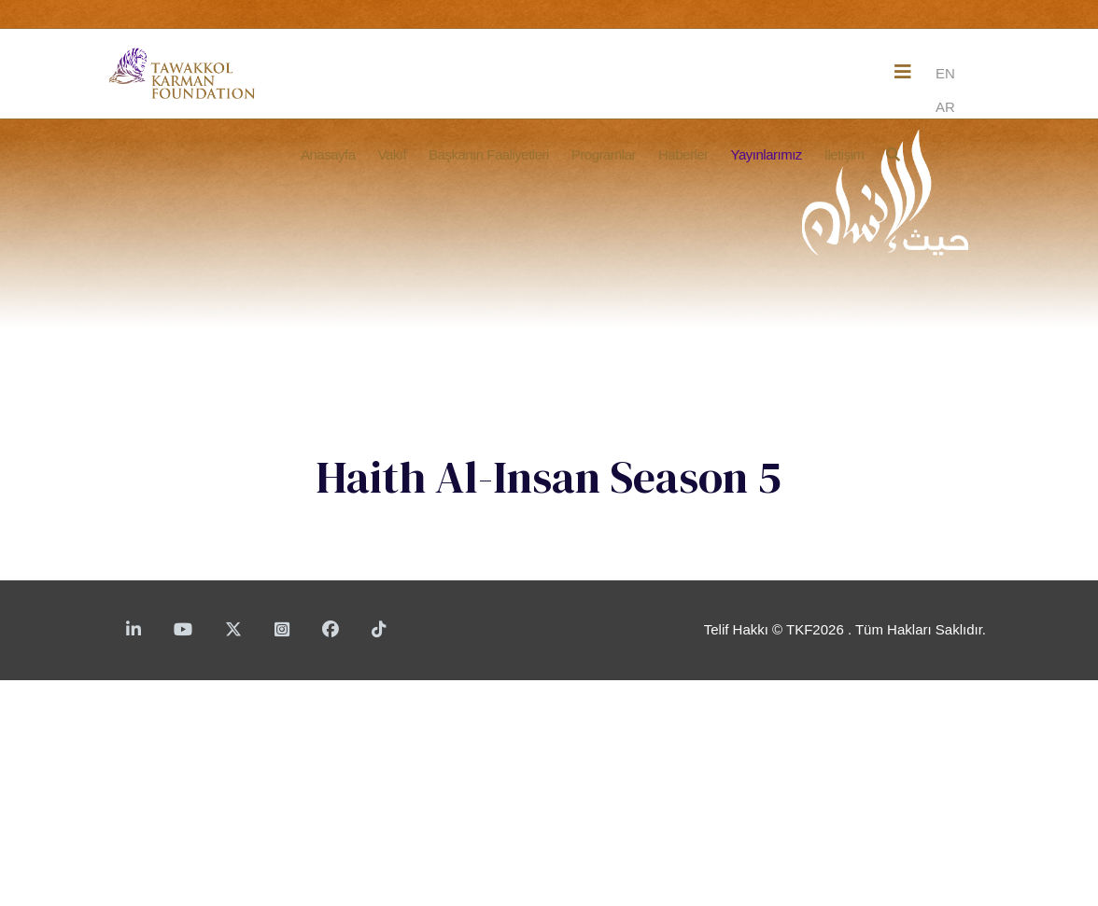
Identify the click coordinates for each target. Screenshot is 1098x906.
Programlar (603, 154)
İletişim (844, 154)
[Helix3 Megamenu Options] (902, 72)
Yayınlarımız (766, 154)
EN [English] (945, 73)
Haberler (683, 154)
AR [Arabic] (945, 107)
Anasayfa (328, 154)
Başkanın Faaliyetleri (489, 154)
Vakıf (392, 154)
